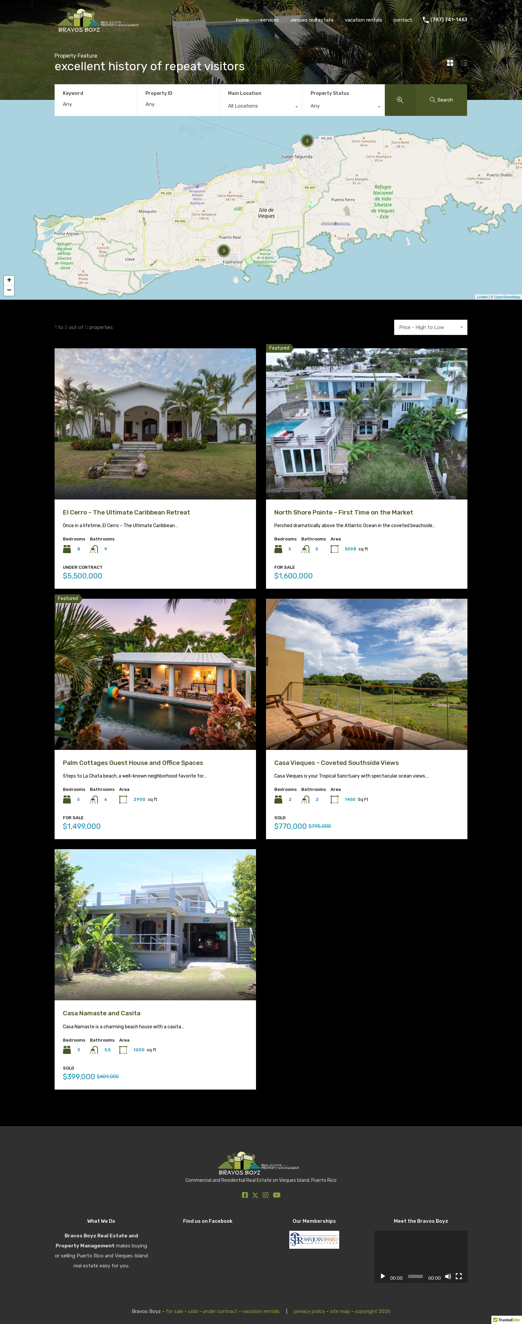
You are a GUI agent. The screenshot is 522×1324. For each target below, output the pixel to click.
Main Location (244, 93)
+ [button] (9, 281)
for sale (174, 1311)
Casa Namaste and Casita (101, 1013)
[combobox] (261, 108)
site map (340, 1311)
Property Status (330, 93)
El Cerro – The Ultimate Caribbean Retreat (126, 512)
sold (193, 1311)
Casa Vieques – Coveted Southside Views (336, 763)
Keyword (73, 93)
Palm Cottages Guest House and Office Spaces (133, 763)
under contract (220, 1311)
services (269, 20)
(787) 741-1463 (448, 20)
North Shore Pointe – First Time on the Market (343, 512)
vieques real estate (312, 20)
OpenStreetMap (507, 297)
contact (402, 20)
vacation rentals (363, 20)
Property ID (158, 93)
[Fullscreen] (458, 1276)
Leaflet (482, 297)
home (242, 20)
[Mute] (448, 1276)
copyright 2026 (373, 1311)
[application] (420, 1257)
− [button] (9, 291)
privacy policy (309, 1311)
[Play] (383, 1276)
